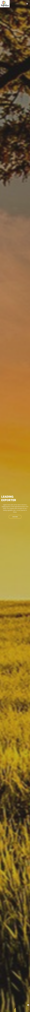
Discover (15, 516)
